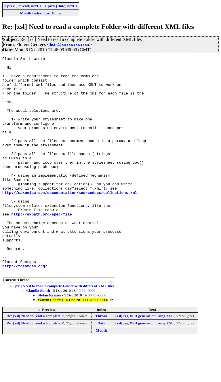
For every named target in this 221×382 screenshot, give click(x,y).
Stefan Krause (49, 338)
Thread (23, 6)
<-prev (9, 6)
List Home (53, 13)
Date (61, 6)
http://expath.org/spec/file (41, 246)
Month (101, 373)
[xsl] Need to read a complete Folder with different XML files (64, 329)
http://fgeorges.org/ (24, 308)
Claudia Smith (38, 334)
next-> (36, 6)
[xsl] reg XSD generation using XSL (144, 359)
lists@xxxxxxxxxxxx (69, 44)
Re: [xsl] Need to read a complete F (35, 359)
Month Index (30, 13)
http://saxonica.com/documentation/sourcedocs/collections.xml (69, 220)
